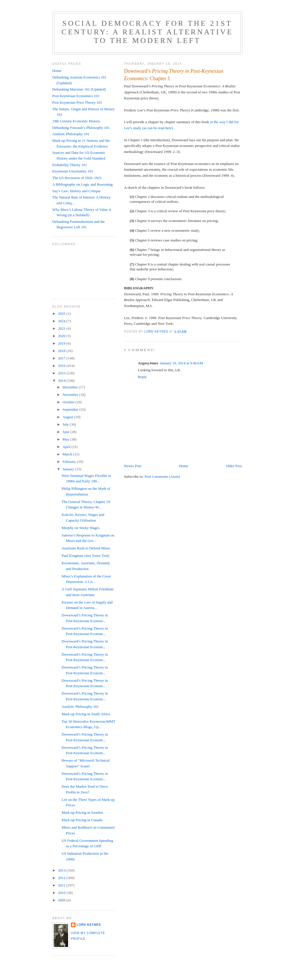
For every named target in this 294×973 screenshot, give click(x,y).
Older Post (234, 466)
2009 (62, 900)
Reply (142, 377)
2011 (62, 885)
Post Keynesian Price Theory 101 (77, 102)
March (68, 454)
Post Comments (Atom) (162, 476)
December (71, 387)
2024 (62, 321)
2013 (62, 870)
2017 (62, 358)
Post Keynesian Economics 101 (75, 96)
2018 (62, 351)
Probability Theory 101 (69, 165)
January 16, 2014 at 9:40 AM (181, 363)
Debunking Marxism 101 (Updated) (79, 89)
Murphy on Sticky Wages (80, 528)
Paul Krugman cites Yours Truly (85, 555)
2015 (62, 373)
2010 (62, 893)
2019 (62, 343)
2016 (62, 365)
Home (183, 466)
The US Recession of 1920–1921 (77, 178)
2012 (62, 878)
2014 (62, 380)
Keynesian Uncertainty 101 (72, 171)
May (66, 439)
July (66, 424)
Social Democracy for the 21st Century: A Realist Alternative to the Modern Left (147, 32)
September (71, 409)
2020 (62, 336)
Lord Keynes (89, 924)
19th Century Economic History (76, 121)
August (68, 417)
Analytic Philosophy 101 (70, 134)
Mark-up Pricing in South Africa (85, 714)
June (66, 432)
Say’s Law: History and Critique (76, 191)
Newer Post (132, 466)
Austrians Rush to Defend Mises (85, 548)
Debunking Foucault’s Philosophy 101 (81, 127)
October (69, 402)
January (69, 469)
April (67, 447)
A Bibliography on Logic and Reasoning (82, 184)
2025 (62, 313)
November (71, 394)
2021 (62, 328)
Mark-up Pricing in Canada (81, 820)
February (70, 461)
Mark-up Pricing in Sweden (82, 812)
